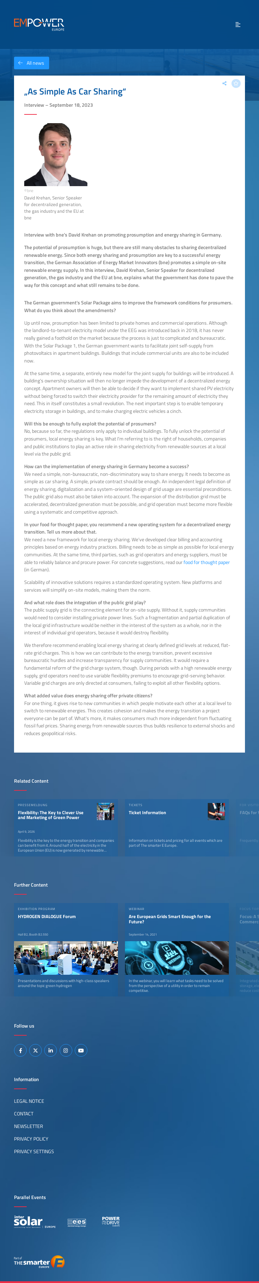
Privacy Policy (31, 1139)
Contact (23, 1114)
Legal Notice (29, 1101)
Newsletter (28, 1126)
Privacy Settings (34, 1151)
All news (29, 63)
